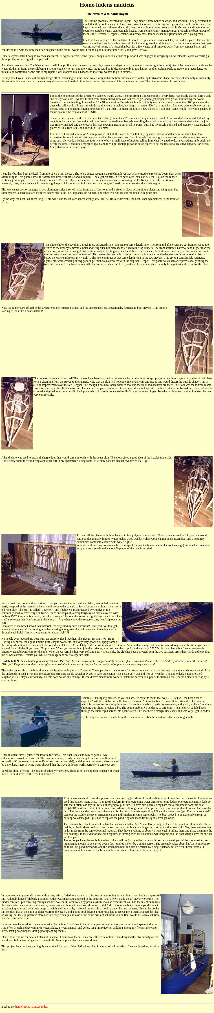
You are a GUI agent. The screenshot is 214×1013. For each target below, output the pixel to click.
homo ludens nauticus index (31, 1006)
